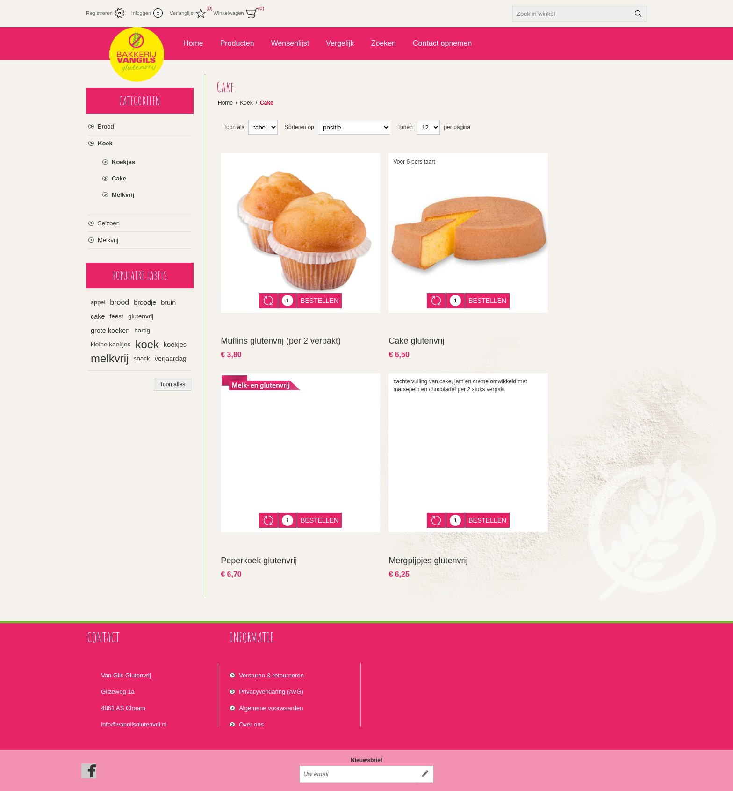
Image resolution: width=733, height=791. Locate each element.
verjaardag (171, 358)
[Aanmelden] (358, 752)
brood (119, 302)
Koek (105, 143)
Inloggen (141, 13)
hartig (142, 330)
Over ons (251, 706)
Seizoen (109, 223)
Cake (119, 178)
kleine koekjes (110, 344)
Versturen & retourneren (271, 657)
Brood (106, 126)
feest (116, 316)
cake (98, 316)
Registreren (99, 13)
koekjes (175, 344)
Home (225, 103)
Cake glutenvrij (416, 333)
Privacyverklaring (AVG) (271, 673)
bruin (168, 302)
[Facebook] (88, 749)
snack (141, 358)
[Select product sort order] (354, 127)
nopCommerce (635, 781)
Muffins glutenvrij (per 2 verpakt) (281, 333)
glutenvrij (140, 316)
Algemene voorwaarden (271, 689)
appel (98, 302)
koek (147, 344)
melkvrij (110, 358)
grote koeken (110, 330)
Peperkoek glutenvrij (259, 546)
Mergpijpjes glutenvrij (427, 546)
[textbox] (571, 13)
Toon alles (172, 384)
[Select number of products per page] (428, 127)
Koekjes (123, 161)
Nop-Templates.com (562, 781)
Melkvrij (123, 194)
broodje (145, 302)
